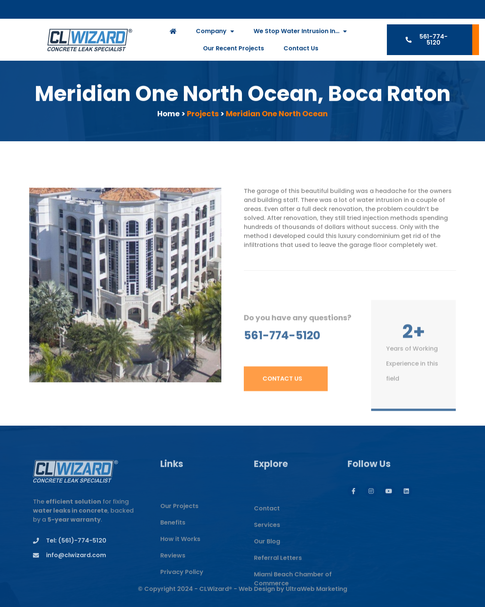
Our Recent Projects (233, 50)
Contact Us (301, 50)
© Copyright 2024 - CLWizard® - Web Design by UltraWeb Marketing (242, 594)
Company (215, 33)
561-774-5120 (282, 346)
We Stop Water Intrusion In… (300, 33)
